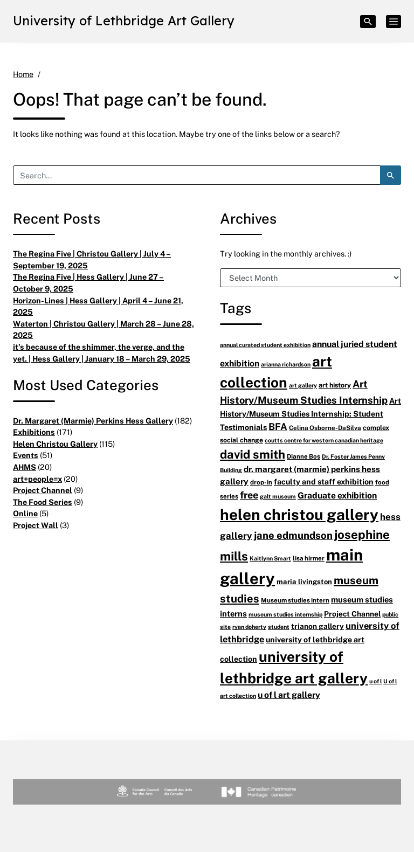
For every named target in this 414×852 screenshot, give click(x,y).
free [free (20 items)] (249, 495)
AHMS (24, 467)
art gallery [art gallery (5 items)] (303, 385)
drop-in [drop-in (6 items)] (261, 482)
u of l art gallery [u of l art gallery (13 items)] (289, 694)
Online (25, 513)
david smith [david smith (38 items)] (252, 454)
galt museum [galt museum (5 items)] (278, 496)
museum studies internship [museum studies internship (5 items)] (285, 614)
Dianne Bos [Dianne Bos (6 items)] (303, 456)
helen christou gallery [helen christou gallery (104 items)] (299, 514)
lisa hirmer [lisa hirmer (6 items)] (309, 558)
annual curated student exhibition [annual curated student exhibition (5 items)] (265, 344)
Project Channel (42, 490)
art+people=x (37, 478)
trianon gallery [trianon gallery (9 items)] (317, 626)
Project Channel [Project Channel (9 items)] (352, 613)
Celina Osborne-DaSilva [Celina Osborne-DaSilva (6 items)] (325, 428)
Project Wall (35, 525)
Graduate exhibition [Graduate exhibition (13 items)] (337, 495)
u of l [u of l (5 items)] (375, 680)
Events (25, 455)
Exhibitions (34, 432)
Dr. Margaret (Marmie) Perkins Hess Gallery (93, 420)
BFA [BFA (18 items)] (277, 426)
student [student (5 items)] (278, 626)
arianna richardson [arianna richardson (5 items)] (285, 364)
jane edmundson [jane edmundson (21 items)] (293, 535)
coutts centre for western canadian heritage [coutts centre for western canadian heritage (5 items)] (324, 440)
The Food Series (42, 502)
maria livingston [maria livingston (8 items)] (304, 581)
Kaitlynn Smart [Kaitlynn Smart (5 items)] (270, 558)
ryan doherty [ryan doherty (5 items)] (249, 626)
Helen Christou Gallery (55, 443)
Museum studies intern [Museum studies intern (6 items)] (295, 600)
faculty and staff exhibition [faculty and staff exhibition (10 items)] (324, 481)
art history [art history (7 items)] (335, 385)
